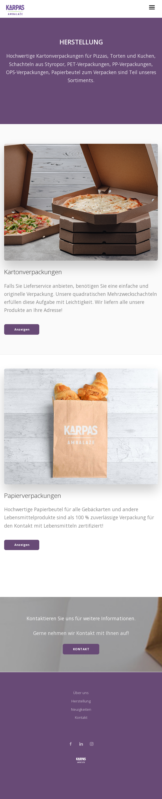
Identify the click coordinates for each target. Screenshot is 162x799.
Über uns (81, 692)
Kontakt (81, 717)
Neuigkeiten (81, 709)
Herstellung (81, 701)
